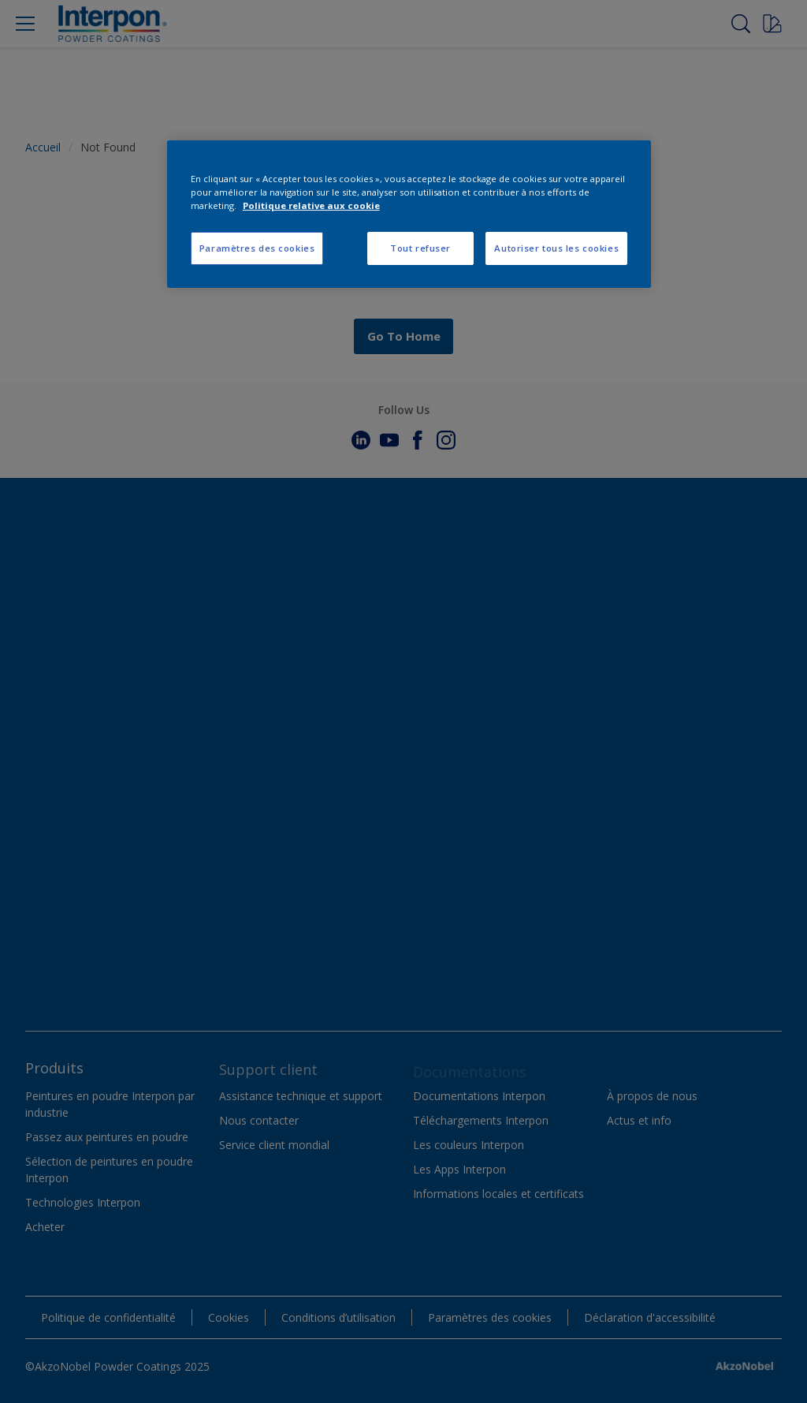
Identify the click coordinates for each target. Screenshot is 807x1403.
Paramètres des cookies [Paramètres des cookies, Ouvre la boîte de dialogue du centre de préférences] (257, 248)
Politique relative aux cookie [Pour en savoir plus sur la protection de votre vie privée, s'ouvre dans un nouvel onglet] (311, 205)
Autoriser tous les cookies (556, 248)
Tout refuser (420, 248)
